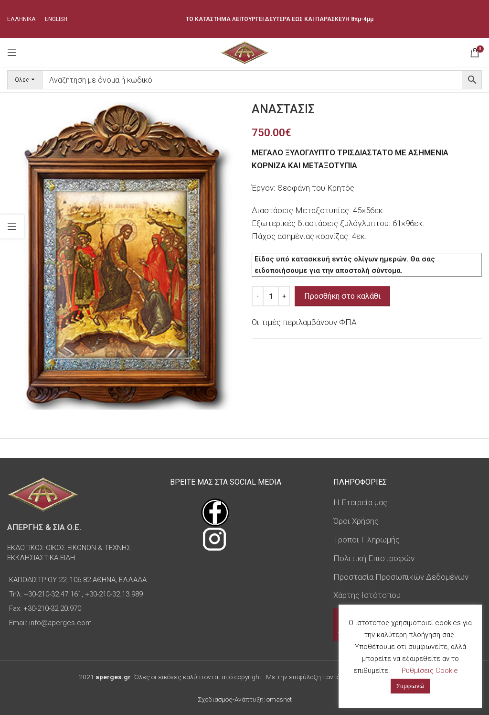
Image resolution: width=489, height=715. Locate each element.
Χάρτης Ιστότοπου (367, 595)
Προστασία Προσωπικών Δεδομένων (400, 577)
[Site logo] (244, 51)
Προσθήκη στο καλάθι (342, 296)
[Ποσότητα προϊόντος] (271, 296)
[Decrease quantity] (258, 296)
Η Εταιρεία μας (360, 502)
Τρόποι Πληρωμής (366, 539)
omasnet (279, 699)
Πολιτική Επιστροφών (374, 558)
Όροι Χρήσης (356, 521)
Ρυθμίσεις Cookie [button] (430, 670)
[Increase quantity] (284, 296)
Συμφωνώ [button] (410, 686)
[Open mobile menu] (11, 52)
